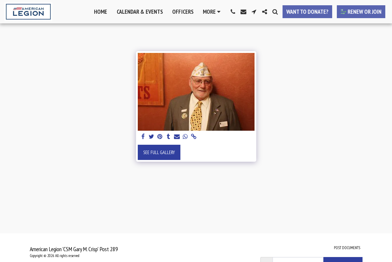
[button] (233, 12)
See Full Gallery (159, 152)
